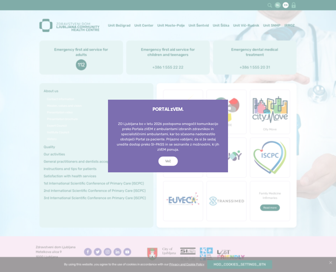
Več (168, 161)
